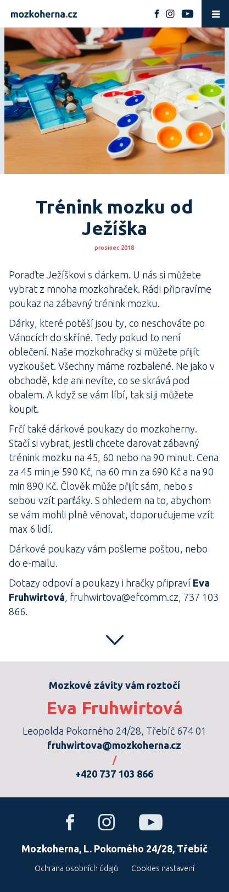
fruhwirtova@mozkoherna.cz (114, 745)
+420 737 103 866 (114, 773)
